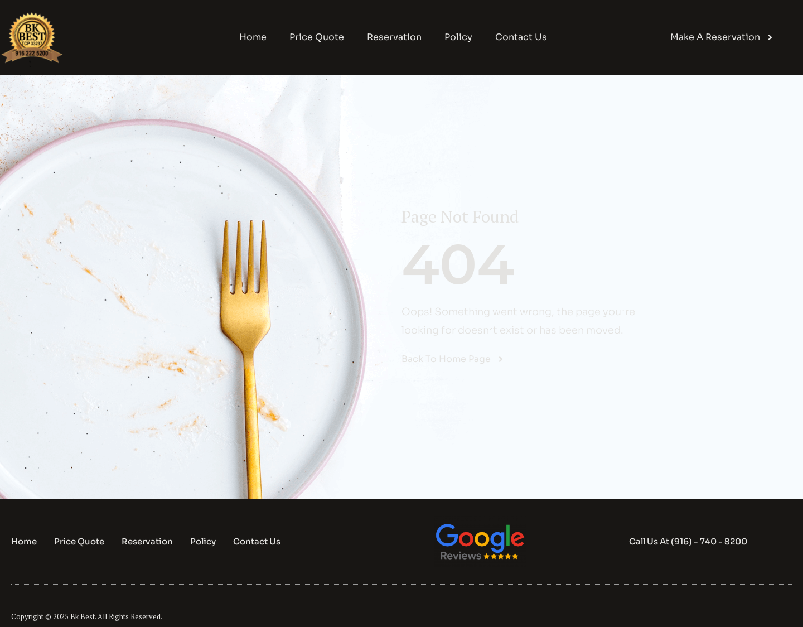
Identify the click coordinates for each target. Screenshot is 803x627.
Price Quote (316, 37)
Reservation (394, 37)
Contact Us (521, 37)
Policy (458, 37)
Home (253, 37)
